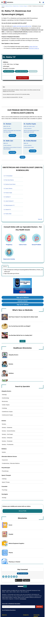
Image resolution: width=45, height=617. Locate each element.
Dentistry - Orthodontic (7, 437)
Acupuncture (5, 460)
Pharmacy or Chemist (14, 561)
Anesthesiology (5, 398)
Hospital (11, 534)
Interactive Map (33, 71)
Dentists (11, 364)
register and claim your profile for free (22, 26)
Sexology (4, 497)
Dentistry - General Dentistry (8, 431)
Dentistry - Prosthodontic (7, 444)
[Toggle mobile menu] (1, 2)
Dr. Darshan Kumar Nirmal (9, 184)
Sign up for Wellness (23, 297)
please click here (33, 46)
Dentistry (4, 424)
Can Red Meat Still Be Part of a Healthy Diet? (20, 335)
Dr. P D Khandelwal (8, 175)
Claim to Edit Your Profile (21, 71)
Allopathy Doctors (13, 354)
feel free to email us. (34, 48)
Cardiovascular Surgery (7, 415)
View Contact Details (8, 71)
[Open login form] (43, 2)
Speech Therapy (6, 482)
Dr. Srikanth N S (7, 209)
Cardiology (4, 408)
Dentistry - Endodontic (7, 427)
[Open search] (40, 2)
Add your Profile (22, 510)
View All (22, 157)
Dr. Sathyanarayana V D (9, 205)
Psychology (4, 489)
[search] (20, 586)
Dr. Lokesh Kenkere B (8, 201)
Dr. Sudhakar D (7, 196)
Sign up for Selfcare (22, 304)
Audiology (4, 478)
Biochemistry (5, 401)
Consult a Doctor (23, 301)
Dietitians (11, 373)
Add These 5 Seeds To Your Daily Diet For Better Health (23, 317)
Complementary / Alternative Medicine (11, 463)
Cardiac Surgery (6, 404)
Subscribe (39, 606)
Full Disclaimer (23, 598)
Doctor (10, 525)
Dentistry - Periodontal (7, 441)
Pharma (11, 552)
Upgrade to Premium (22, 77)
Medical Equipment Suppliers (16, 543)
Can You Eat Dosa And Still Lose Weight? (19, 326)
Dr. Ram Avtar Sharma (9, 180)
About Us (4, 615)
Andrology (4, 394)
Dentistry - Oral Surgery (7, 434)
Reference (5, 266)
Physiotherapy (5, 471)
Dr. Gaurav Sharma (8, 188)
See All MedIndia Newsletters (9, 610)
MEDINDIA (8, 2)
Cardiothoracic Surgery (7, 411)
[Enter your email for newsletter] (18, 606)
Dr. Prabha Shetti (7, 213)
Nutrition (4, 452)
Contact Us (26, 615)
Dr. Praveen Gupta (8, 192)
